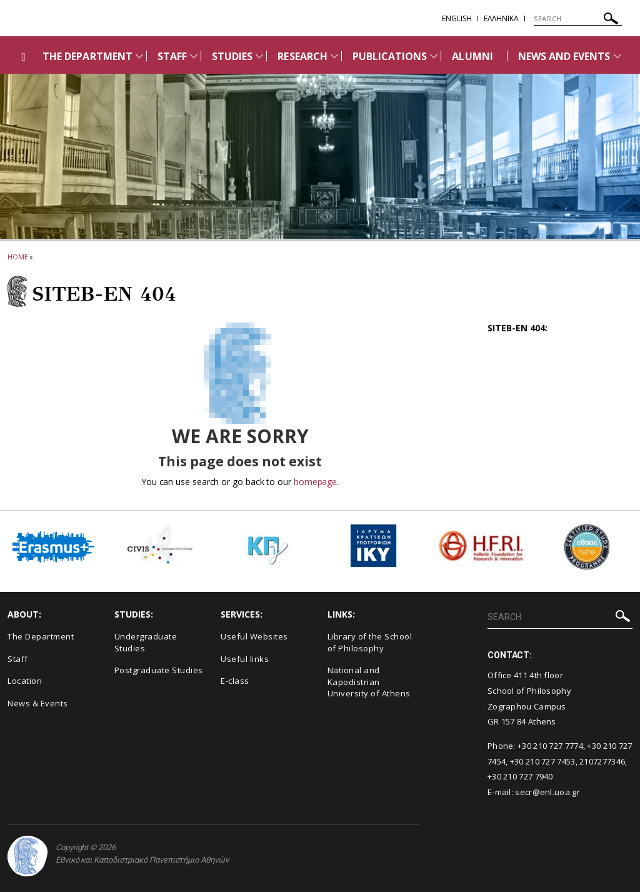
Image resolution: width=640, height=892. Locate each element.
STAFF (172, 56)
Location (25, 680)
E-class (235, 680)
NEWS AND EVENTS (564, 56)
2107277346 (602, 761)
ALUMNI (472, 56)
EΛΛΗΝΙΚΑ (501, 18)
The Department (41, 636)
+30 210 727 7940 (520, 776)
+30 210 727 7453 (543, 761)
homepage (315, 482)
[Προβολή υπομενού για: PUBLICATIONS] (434, 56)
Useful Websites (254, 636)
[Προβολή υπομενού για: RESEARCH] (334, 56)
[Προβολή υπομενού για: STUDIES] (259, 56)
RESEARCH (302, 56)
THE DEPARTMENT (87, 56)
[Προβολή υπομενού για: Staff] (194, 56)
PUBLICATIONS (390, 56)
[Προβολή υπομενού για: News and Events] (617, 56)
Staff (18, 658)
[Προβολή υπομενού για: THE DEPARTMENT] (139, 56)
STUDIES (232, 56)
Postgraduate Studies (158, 670)
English (457, 18)
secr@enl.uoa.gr (547, 792)
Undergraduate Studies (146, 642)
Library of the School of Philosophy (370, 642)
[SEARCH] (578, 19)
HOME (18, 256)
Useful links (245, 658)
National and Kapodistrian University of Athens (369, 681)
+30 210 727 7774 (550, 745)
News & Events (38, 703)
